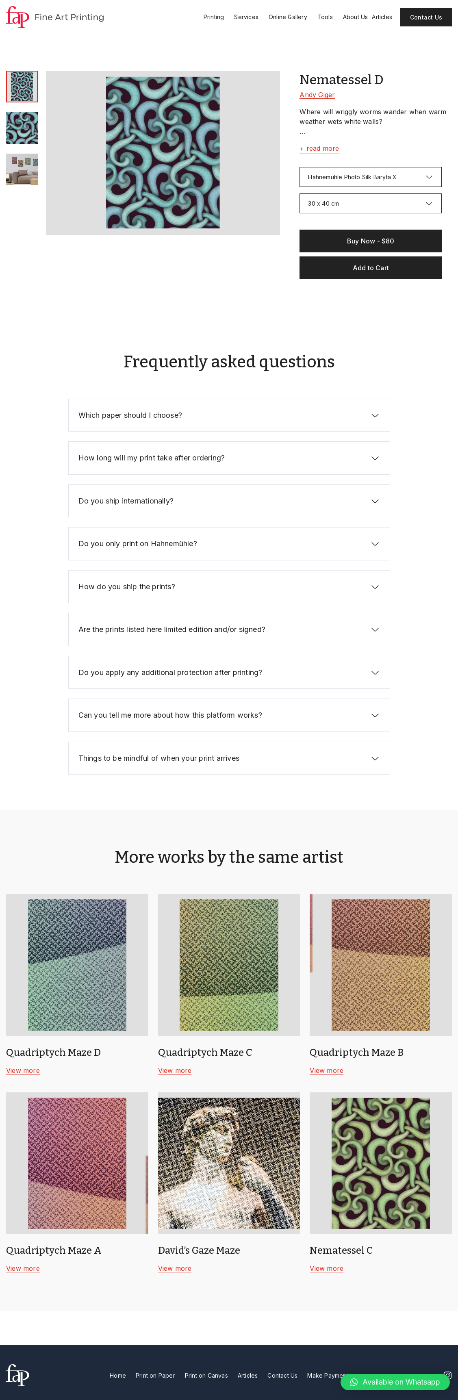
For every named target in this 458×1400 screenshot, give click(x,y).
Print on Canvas (206, 1375)
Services (249, 16)
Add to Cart (371, 268)
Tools (328, 16)
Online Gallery (291, 16)
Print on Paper (155, 1375)
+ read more (319, 148)
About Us (355, 16)
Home (118, 1375)
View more (23, 1070)
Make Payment (327, 1375)
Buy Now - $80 (371, 241)
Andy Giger (317, 95)
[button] (395, 1382)
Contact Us (426, 17)
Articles (382, 16)
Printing (217, 16)
